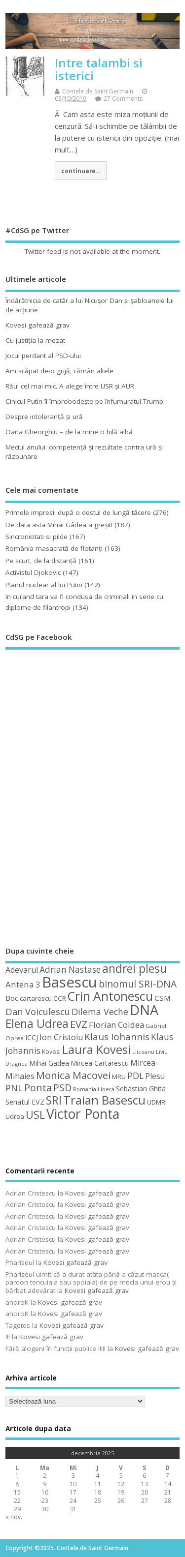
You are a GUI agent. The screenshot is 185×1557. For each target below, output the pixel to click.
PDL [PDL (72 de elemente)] (135, 1075)
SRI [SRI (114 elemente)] (54, 1100)
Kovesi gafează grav (37, 325)
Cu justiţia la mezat (35, 340)
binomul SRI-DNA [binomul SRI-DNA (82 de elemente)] (138, 983)
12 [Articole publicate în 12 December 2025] (120, 1484)
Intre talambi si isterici (99, 69)
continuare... (80, 171)
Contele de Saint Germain (97, 91)
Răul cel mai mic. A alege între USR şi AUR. (70, 386)
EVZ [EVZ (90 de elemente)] (78, 1024)
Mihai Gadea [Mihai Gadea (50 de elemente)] (49, 1063)
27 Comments (123, 98)
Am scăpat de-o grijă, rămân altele (59, 370)
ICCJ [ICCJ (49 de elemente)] (31, 1037)
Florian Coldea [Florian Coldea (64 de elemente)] (116, 1024)
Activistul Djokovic (33, 572)
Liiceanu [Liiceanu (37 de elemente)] (143, 1051)
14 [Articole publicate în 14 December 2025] (167, 1484)
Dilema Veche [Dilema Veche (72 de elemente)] (100, 1012)
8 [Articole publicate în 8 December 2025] (17, 1484)
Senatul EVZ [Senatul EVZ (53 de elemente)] (24, 1102)
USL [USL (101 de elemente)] (35, 1115)
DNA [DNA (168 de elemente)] (144, 1010)
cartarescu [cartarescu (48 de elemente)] (36, 998)
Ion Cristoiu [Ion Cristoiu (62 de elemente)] (61, 1037)
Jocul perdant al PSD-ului (43, 355)
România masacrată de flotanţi (54, 548)
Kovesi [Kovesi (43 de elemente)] (51, 1052)
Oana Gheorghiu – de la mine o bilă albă (69, 431)
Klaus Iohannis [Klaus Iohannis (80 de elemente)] (116, 1036)
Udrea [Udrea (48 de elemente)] (14, 1116)
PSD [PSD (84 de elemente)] (62, 1087)
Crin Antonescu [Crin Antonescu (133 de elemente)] (110, 996)
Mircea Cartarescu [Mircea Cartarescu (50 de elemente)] (100, 1063)
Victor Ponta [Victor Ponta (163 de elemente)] (82, 1114)
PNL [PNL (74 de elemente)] (14, 1088)
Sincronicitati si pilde (36, 536)
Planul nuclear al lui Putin (43, 584)
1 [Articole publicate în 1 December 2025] (17, 1475)
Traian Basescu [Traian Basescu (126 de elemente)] (104, 1100)
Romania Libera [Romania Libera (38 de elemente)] (93, 1089)
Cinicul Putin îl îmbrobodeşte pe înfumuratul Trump (84, 401)
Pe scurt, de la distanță (40, 560)
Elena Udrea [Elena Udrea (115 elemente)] (37, 1023)
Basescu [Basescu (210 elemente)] (69, 982)
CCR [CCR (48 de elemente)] (59, 998)
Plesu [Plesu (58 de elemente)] (155, 1076)
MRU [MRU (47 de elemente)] (119, 1076)
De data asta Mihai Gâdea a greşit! (58, 524)
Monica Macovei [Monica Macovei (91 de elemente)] (73, 1075)
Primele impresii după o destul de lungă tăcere (78, 512)
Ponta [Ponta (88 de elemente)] (38, 1087)
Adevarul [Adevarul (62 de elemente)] (21, 969)
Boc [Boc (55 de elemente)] (11, 998)
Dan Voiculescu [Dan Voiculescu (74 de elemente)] (37, 1012)
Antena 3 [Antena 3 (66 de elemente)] (22, 984)
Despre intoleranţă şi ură (44, 416)
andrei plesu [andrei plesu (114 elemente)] (134, 968)
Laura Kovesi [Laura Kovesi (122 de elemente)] (96, 1049)
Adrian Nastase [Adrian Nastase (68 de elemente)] (70, 969)
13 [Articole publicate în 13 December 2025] (144, 1484)
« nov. (13, 1517)
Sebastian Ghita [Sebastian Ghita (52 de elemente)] (141, 1088)
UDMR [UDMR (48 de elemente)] (156, 1102)
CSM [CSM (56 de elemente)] (162, 998)
